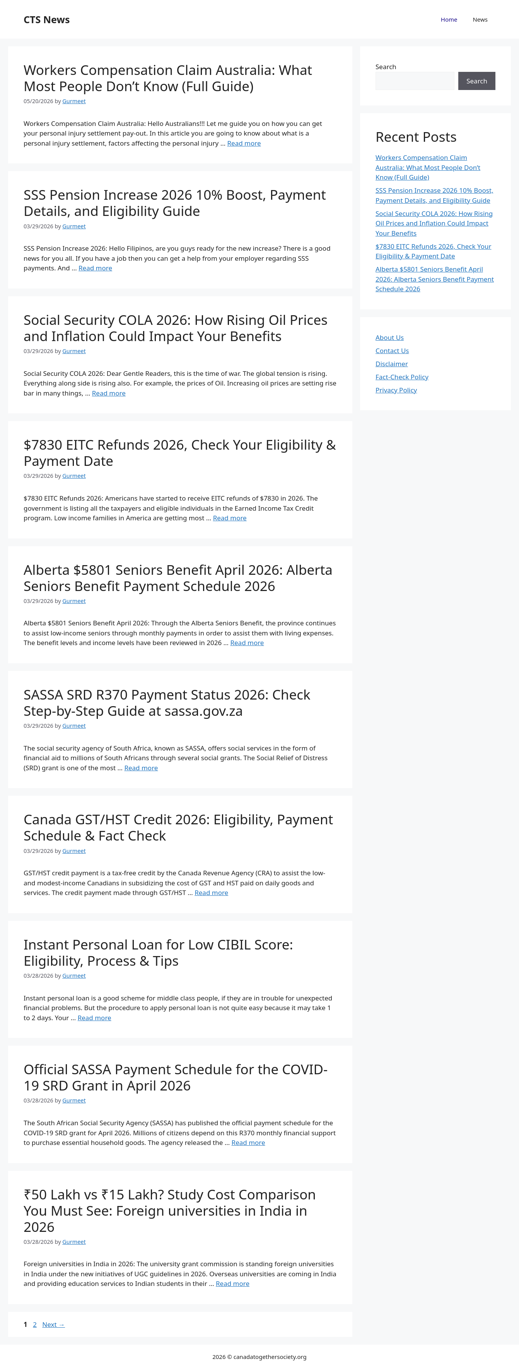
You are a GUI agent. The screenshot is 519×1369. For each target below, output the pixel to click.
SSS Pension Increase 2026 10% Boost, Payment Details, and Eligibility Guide (175, 202)
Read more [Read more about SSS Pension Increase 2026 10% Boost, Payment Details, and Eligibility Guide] (95, 267)
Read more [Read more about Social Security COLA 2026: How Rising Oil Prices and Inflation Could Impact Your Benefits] (109, 393)
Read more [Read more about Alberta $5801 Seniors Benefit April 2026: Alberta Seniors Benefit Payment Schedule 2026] (247, 642)
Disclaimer (392, 363)
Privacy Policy (396, 390)
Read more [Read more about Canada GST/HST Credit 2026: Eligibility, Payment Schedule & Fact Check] (211, 892)
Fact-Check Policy (402, 376)
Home (449, 19)
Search (386, 66)
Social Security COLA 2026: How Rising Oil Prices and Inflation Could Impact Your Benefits (176, 328)
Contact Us (392, 350)
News (480, 19)
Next (53, 1324)
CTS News (47, 19)
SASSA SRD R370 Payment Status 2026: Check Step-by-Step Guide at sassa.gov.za (167, 702)
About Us (390, 337)
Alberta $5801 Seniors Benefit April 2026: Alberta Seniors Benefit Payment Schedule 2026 (178, 578)
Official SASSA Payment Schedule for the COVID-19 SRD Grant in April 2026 (176, 1077)
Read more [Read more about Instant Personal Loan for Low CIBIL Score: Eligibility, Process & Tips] (94, 1017)
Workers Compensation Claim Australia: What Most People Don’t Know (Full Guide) (168, 78)
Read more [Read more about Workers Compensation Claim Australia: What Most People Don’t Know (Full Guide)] (244, 143)
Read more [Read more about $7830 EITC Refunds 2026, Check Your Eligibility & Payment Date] (230, 517)
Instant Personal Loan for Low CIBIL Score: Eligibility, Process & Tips (158, 952)
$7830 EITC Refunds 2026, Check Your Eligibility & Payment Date (180, 452)
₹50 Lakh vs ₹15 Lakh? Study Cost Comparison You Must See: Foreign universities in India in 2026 (170, 1210)
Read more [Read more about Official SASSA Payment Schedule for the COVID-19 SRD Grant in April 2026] (248, 1142)
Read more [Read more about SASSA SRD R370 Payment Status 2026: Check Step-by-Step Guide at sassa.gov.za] (141, 767)
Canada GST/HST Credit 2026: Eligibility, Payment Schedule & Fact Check (178, 827)
